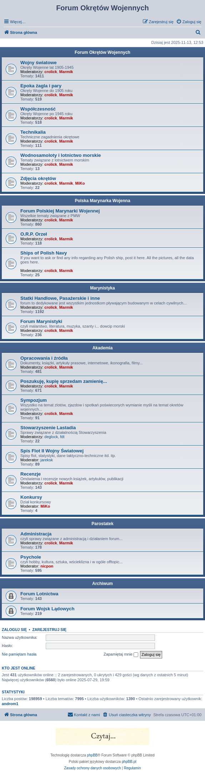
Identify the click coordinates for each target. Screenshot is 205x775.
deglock (51, 437)
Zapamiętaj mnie (121, 654)
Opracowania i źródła (44, 358)
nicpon (46, 566)
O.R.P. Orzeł (33, 234)
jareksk (46, 460)
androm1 (10, 704)
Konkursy (31, 497)
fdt (62, 437)
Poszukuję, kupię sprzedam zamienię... (63, 381)
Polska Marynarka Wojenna (102, 200)
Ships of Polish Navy (43, 253)
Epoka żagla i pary (40, 85)
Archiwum (102, 583)
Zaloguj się (14, 629)
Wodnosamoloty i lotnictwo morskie (60, 155)
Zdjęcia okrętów (38, 178)
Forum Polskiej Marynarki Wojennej (60, 211)
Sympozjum (33, 400)
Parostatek (102, 523)
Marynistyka (102, 288)
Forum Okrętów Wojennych (102, 52)
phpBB (92, 755)
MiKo (80, 183)
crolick (50, 72)
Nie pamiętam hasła (19, 654)
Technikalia (33, 132)
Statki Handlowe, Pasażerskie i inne (60, 298)
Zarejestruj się (49, 629)
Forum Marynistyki (41, 321)
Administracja (35, 534)
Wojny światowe (38, 62)
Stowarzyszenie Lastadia (48, 427)
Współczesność (38, 109)
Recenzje (30, 474)
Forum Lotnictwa (39, 593)
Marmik (66, 72)
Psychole (30, 557)
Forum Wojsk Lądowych (47, 608)
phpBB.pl (129, 762)
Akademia (102, 347)
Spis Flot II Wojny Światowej (52, 450)
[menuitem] (188, 21)
